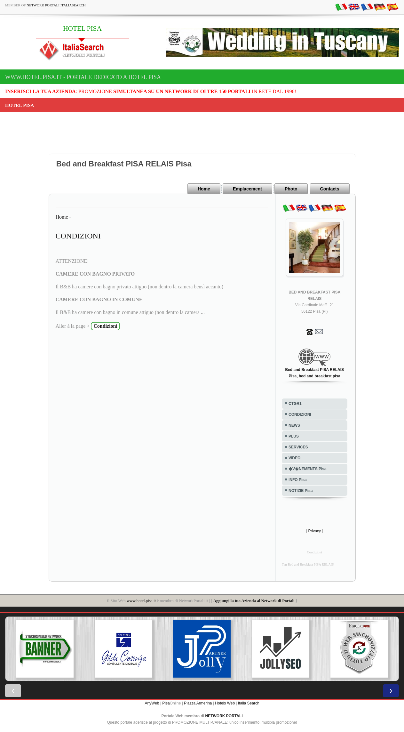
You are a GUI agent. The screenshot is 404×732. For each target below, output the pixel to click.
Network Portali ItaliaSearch (56, 5)
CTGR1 (295, 403)
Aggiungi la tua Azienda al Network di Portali (254, 600)
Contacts (329, 188)
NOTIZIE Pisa (301, 490)
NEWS (294, 425)
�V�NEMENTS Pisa (308, 469)
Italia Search (248, 703)
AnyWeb (152, 703)
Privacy (314, 531)
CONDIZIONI (300, 414)
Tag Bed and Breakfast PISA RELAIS (308, 564)
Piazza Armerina (198, 703)
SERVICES (298, 447)
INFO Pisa (298, 480)
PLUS (294, 436)
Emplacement (247, 188)
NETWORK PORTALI (224, 716)
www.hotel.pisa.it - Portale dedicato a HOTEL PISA (83, 77)
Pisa (166, 703)
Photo (291, 188)
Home (204, 188)
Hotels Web (225, 703)
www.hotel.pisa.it (141, 600)
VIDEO (294, 458)
